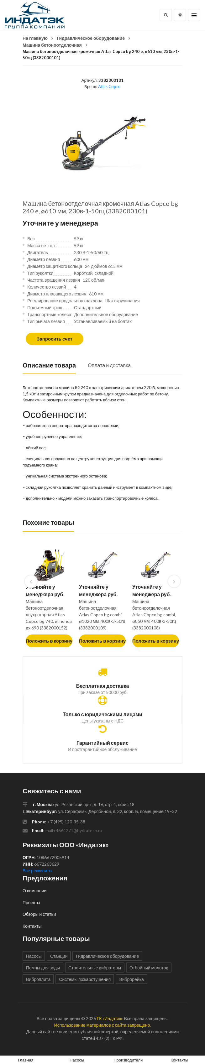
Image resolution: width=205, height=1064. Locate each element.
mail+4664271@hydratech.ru (73, 830)
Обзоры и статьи (39, 914)
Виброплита (38, 979)
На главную (35, 38)
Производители (128, 1059)
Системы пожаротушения (85, 979)
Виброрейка (131, 979)
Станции (59, 956)
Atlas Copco (109, 86)
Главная (25, 1059)
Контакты (32, 926)
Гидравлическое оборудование (91, 38)
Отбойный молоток (148, 967)
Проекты (31, 902)
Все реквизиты (37, 870)
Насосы (34, 956)
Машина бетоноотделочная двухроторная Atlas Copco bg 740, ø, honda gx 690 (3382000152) (49, 614)
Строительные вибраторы (94, 967)
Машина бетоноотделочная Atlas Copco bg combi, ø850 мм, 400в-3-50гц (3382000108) (154, 614)
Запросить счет (54, 339)
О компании (34, 890)
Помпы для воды (43, 967)
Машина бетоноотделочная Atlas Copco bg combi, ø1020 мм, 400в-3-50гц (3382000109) (102, 614)
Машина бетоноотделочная (52, 45)
